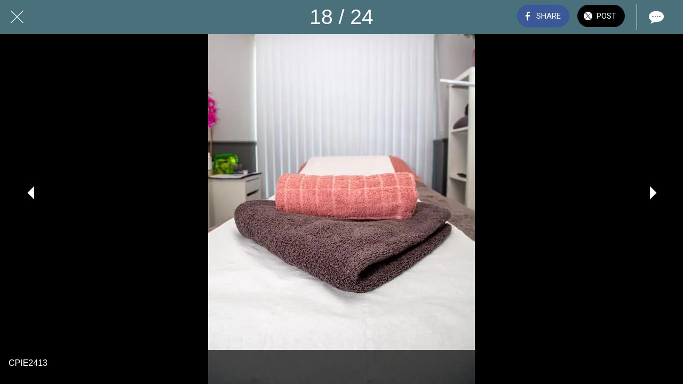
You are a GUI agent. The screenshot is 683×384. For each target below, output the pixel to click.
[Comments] (655, 17)
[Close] (17, 17)
